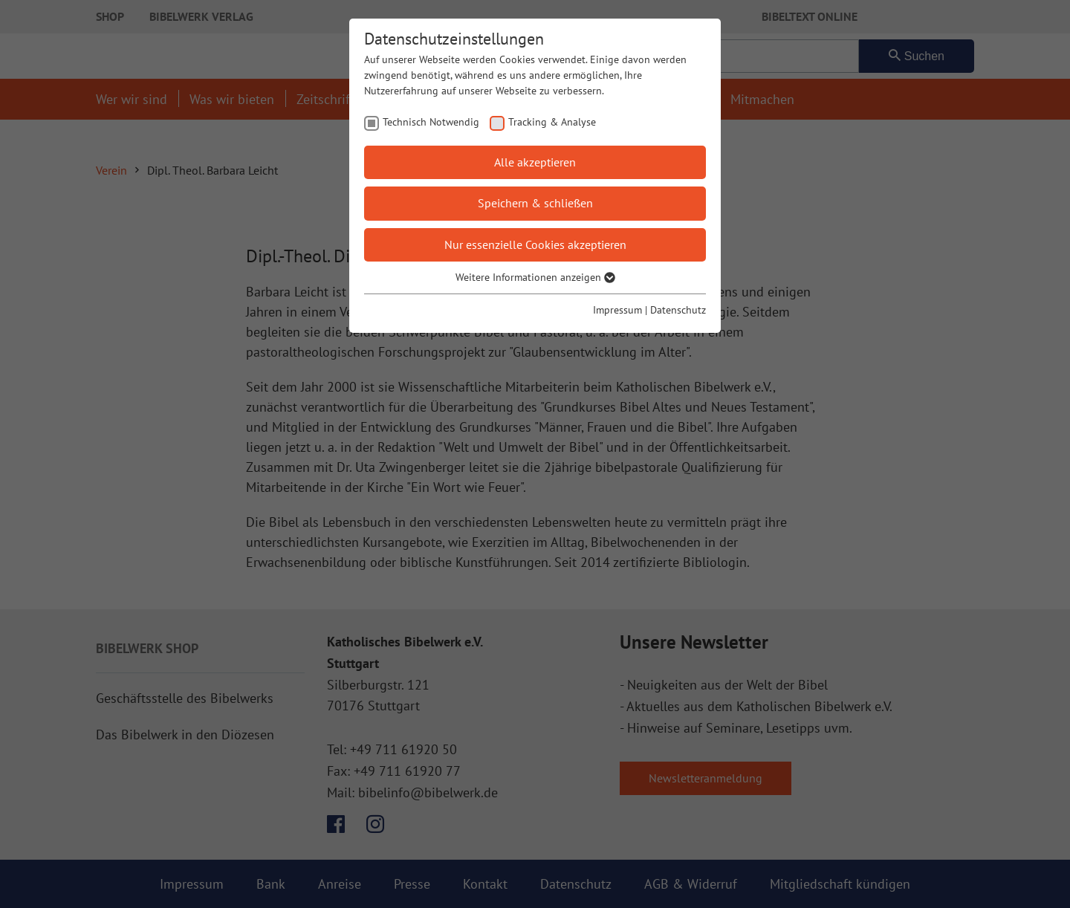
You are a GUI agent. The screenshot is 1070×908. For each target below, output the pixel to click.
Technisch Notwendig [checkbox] (431, 122)
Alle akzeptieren (535, 162)
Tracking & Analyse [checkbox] (552, 122)
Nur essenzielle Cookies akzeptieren (535, 244)
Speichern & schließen (535, 202)
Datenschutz (678, 310)
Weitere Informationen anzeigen (535, 277)
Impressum (617, 310)
